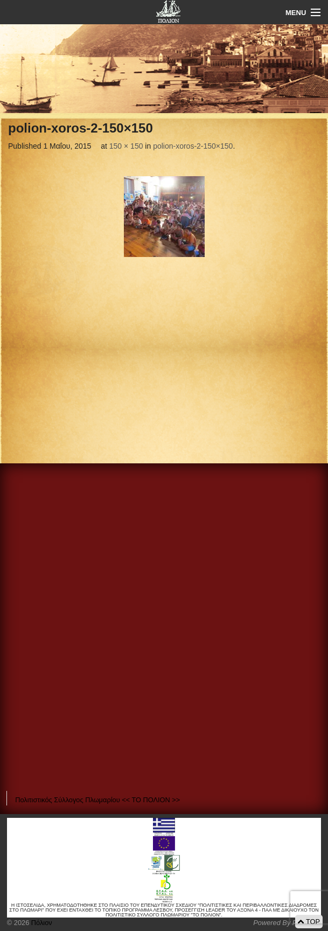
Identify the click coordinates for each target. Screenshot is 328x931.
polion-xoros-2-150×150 (193, 146)
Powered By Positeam (287, 923)
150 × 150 (126, 146)
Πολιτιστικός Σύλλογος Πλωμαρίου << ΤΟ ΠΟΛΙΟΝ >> (97, 800)
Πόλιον (40, 923)
